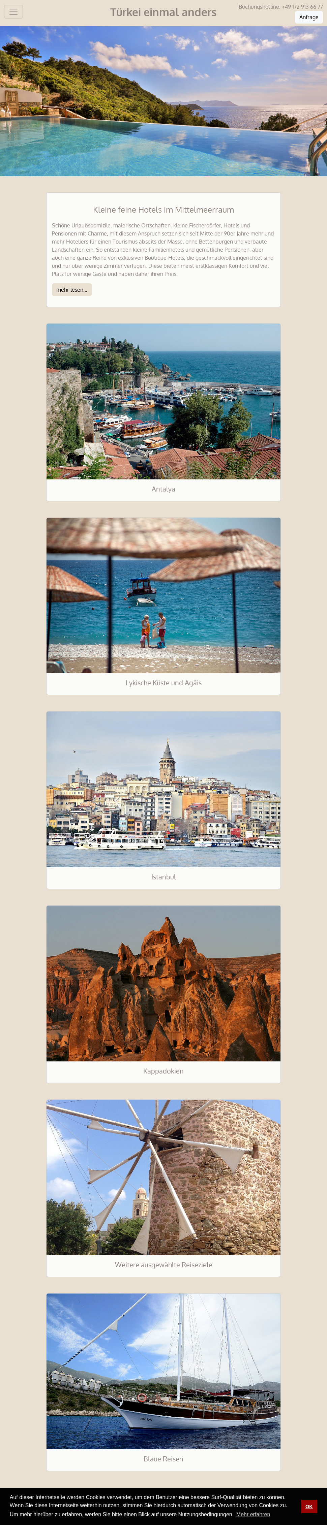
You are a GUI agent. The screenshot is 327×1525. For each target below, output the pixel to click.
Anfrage (309, 17)
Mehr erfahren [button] (253, 1514)
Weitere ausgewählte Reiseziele (163, 1264)
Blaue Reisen (163, 1458)
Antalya (163, 488)
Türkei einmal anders (163, 12)
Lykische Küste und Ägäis (164, 682)
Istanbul (163, 876)
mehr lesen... (71, 289)
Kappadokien (163, 1070)
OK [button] (309, 1506)
